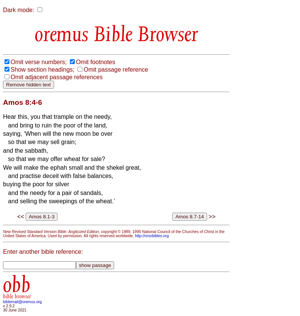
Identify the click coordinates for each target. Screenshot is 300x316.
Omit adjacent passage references (57, 77)
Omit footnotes (95, 62)
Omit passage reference (116, 69)
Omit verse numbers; (38, 62)
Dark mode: (18, 10)
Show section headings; (42, 69)
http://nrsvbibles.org (152, 236)
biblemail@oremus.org (22, 302)
